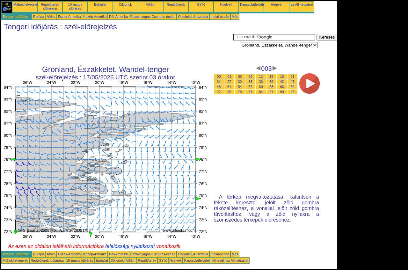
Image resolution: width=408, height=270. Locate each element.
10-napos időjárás (75, 6)
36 (261, 82)
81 (250, 92)
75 (229, 92)
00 (219, 76)
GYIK (201, 4)
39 (271, 82)
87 (271, 92)
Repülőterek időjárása (50, 6)
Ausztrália (200, 16)
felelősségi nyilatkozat (130, 246)
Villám (150, 4)
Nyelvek (226, 4)
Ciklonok (125, 4)
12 (261, 76)
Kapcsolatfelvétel (253, 4)
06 (240, 76)
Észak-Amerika (69, 16)
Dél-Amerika (118, 16)
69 (293, 87)
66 (282, 87)
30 (240, 82)
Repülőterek (176, 4)
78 (240, 92)
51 (229, 87)
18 (282, 76)
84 (261, 92)
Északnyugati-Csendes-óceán (153, 16)
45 (293, 82)
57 (250, 87)
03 (229, 76)
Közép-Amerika (94, 16)
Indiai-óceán (220, 16)
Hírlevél (276, 4)
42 (282, 82)
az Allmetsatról (302, 4)
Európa (38, 16)
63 (271, 87)
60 (261, 87)
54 (240, 87)
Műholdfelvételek (26, 4)
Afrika (51, 16)
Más (235, 16)
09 (250, 76)
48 (219, 87)
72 (219, 92)
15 (271, 76)
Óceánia (184, 16)
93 (293, 92)
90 (282, 92)
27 (229, 82)
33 (250, 82)
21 (293, 76)
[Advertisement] (117, 48)
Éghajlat (100, 4)
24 (219, 82)
